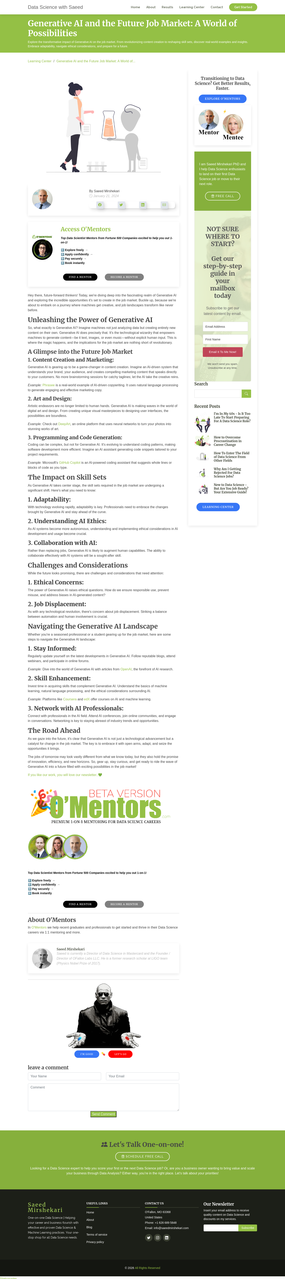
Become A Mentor (124, 280)
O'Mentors (38, 931)
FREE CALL (222, 199)
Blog (89, 1227)
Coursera (70, 702)
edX (87, 702)
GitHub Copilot (69, 466)
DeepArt (64, 427)
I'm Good (87, 1057)
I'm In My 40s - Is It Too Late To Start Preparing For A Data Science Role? (232, 420)
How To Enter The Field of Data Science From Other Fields (231, 460)
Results (167, 7)
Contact (217, 7)
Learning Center (191, 7)
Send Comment (103, 1117)
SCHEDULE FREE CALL (142, 1157)
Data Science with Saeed (55, 7)
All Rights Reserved (147, 1268)
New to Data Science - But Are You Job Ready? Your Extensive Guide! (231, 492)
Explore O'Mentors (222, 102)
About (151, 7)
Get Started (243, 7)
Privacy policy (95, 1242)
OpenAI (126, 672)
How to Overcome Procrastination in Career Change (228, 444)
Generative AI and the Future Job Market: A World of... (96, 61)
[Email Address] (225, 330)
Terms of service (97, 1234)
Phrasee (49, 388)
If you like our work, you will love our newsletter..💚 (65, 778)
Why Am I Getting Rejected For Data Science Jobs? (227, 476)
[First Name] (225, 343)
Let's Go (120, 1057)
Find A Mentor (79, 280)
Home (135, 7)
